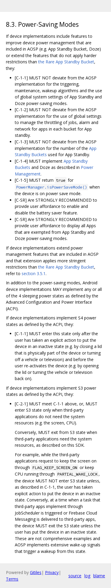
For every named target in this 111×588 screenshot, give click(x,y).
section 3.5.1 (34, 273)
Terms (12, 579)
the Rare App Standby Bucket (66, 62)
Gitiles (35, 572)
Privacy (52, 572)
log (87, 575)
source (74, 575)
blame (99, 575)
